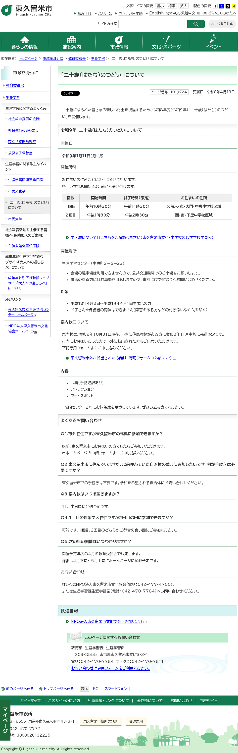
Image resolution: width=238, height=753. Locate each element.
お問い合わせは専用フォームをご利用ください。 (110, 668)
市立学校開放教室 (22, 141)
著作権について (150, 700)
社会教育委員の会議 (24, 119)
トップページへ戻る (59, 689)
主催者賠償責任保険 (24, 246)
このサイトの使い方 (64, 700)
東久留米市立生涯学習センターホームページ (28, 312)
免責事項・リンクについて (108, 700)
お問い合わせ (181, 700)
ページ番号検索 (222, 24)
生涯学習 (98, 58)
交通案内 (136, 721)
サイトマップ (31, 700)
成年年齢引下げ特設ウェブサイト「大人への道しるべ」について (28, 283)
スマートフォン (116, 689)
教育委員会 (77, 58)
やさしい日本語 (131, 13)
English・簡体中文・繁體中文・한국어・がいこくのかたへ (192, 13)
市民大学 (15, 219)
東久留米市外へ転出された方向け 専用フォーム (123, 358)
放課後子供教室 (20, 153)
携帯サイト (208, 700)
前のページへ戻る (20, 689)
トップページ (28, 58)
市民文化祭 (17, 191)
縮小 (160, 6)
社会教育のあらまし (23, 130)
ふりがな (105, 13)
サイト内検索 (107, 23)
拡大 (183, 6)
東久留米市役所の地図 (100, 721)
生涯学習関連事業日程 (25, 180)
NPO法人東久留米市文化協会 (108, 621)
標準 (171, 6)
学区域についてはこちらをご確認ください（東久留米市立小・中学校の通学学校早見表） (142, 237)
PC (95, 689)
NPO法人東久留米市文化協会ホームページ (28, 329)
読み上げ (85, 13)
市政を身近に (53, 58)
